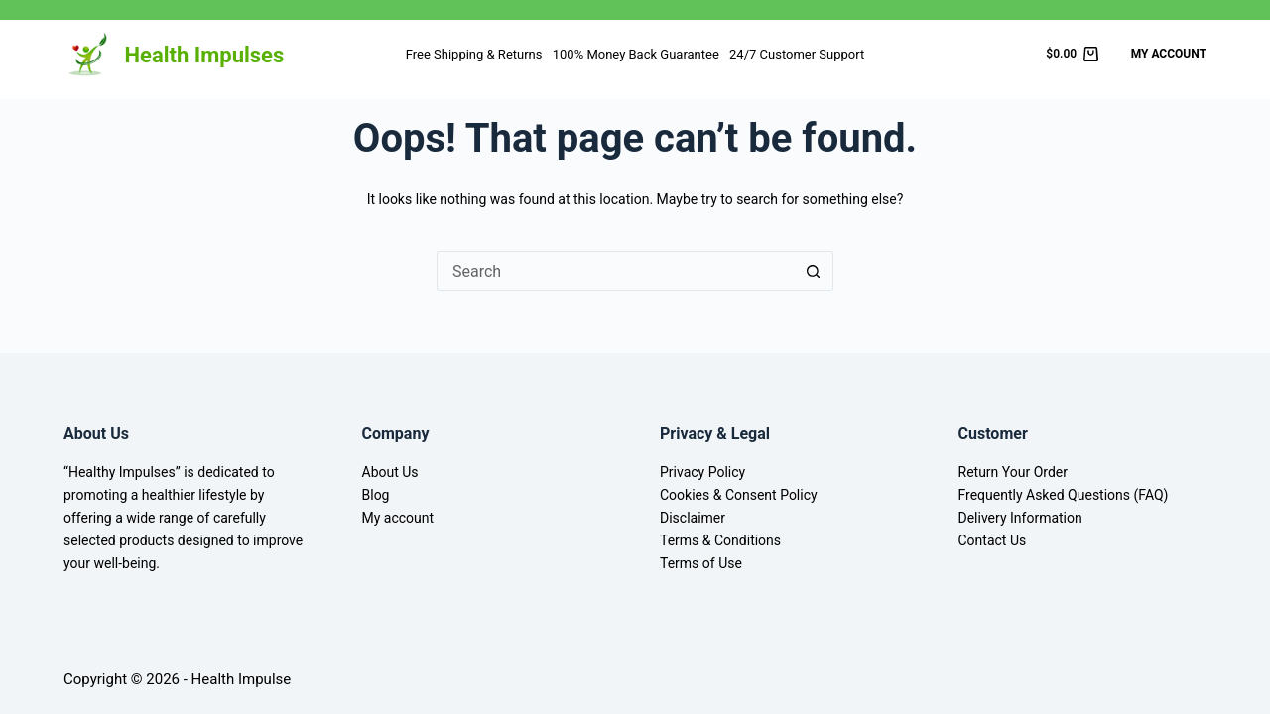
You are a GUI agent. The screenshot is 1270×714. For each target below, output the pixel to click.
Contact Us (992, 540)
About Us (390, 472)
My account (398, 518)
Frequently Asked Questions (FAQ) (1063, 495)
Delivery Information (1020, 518)
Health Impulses (205, 55)
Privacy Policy (702, 472)
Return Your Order (1013, 472)
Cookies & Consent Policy (739, 495)
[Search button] (813, 271)
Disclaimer (692, 518)
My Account (1168, 53)
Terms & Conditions (720, 540)
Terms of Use (701, 563)
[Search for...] (615, 271)
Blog (376, 495)
